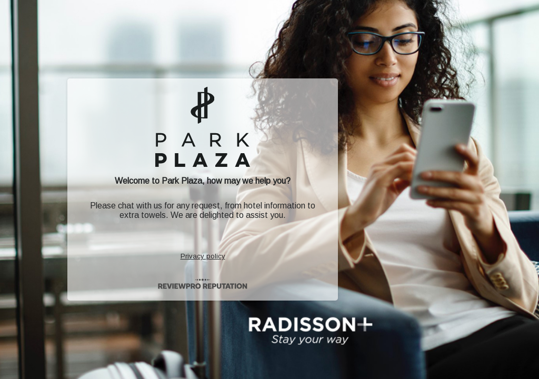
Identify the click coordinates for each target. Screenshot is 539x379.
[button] (269, 189)
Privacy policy (203, 256)
